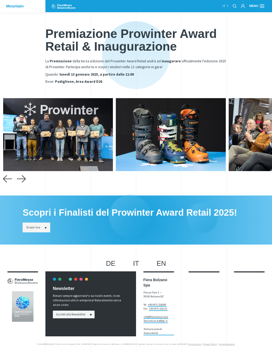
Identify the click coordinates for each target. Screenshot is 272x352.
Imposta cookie (227, 344)
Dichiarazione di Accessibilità (153, 331)
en (161, 263)
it (224, 6)
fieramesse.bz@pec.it (156, 321)
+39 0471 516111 (158, 308)
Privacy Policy (210, 344)
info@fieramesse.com (156, 317)
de (111, 263)
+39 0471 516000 (157, 304)
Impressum (194, 344)
